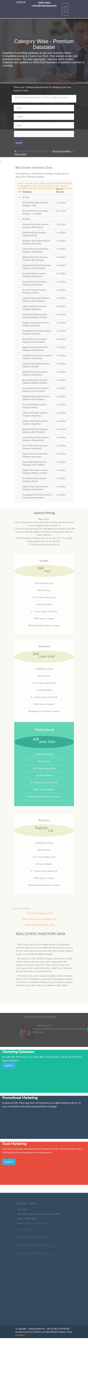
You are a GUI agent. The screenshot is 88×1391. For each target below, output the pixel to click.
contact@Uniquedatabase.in (35, 1224)
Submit (19, 143)
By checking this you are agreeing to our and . (44, 152)
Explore (8, 1065)
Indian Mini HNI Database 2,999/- (38, 924)
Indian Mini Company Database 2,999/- (37, 919)
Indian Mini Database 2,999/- (38, 913)
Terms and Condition (62, 151)
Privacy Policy (21, 154)
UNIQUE (21, 2)
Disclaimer (20, 1335)
